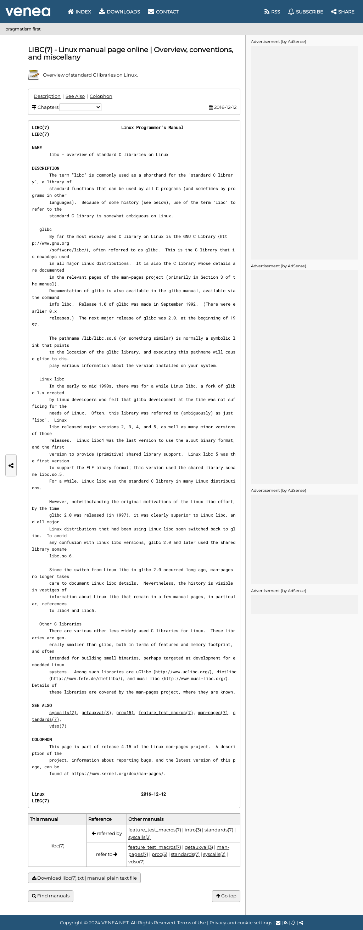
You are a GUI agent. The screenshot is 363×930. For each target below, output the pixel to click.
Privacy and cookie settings (241, 922)
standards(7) (219, 836)
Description (47, 96)
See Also (75, 96)
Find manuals (50, 902)
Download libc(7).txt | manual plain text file (84, 885)
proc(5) (125, 719)
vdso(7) (58, 732)
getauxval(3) (96, 719)
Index (79, 12)
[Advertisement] (304, 152)
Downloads (119, 12)
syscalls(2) (63, 719)
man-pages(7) (213, 719)
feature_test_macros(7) (166, 719)
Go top (226, 902)
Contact (163, 12)
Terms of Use (191, 922)
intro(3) (193, 836)
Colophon (101, 96)
